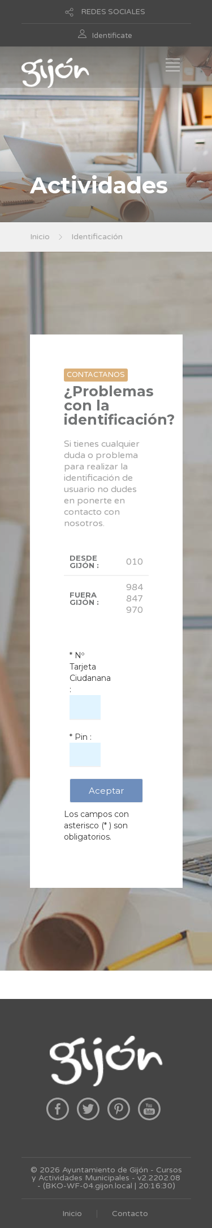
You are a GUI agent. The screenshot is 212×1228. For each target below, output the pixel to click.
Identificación (97, 237)
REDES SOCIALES (113, 11)
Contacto (130, 1213)
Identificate (112, 35)
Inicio (40, 237)
